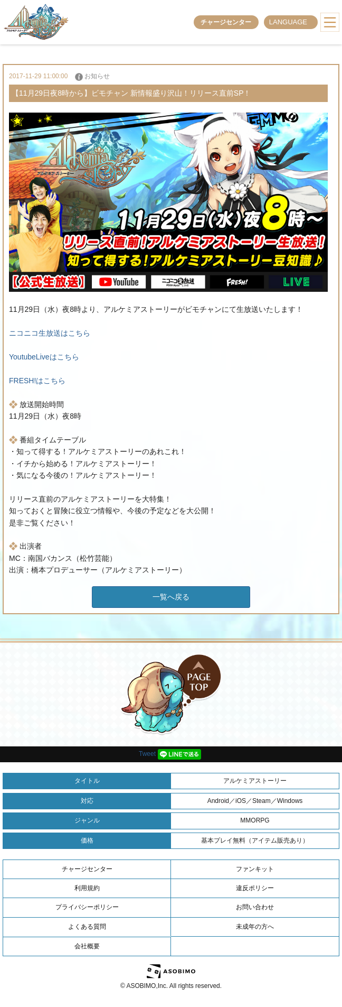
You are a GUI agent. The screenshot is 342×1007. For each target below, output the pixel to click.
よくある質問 (87, 926)
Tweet (147, 753)
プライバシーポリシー (87, 907)
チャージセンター (226, 22)
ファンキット (255, 869)
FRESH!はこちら (37, 380)
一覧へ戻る (171, 597)
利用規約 (87, 888)
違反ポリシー (255, 888)
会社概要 (87, 946)
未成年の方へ (255, 926)
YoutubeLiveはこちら (44, 357)
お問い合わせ (255, 907)
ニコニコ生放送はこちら (49, 333)
